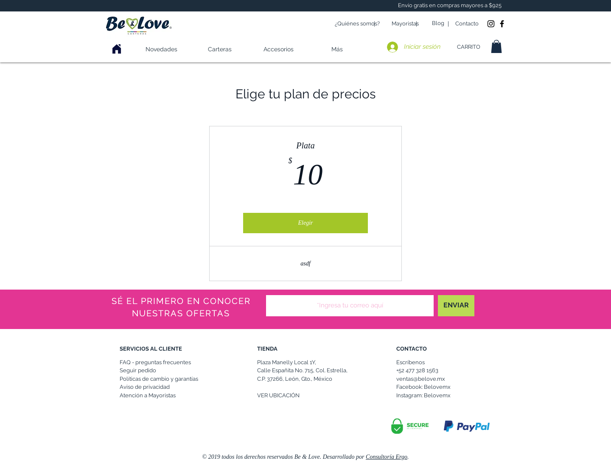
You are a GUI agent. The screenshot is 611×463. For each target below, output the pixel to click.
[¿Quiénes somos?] (357, 24)
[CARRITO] (468, 47)
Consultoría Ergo (386, 457)
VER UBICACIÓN (278, 395)
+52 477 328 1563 (417, 370)
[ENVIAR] (456, 305)
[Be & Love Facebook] (502, 23)
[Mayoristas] (405, 24)
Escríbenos (410, 362)
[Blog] (438, 23)
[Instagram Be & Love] (491, 23)
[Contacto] (466, 24)
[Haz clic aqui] (116, 49)
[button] (278, 49)
